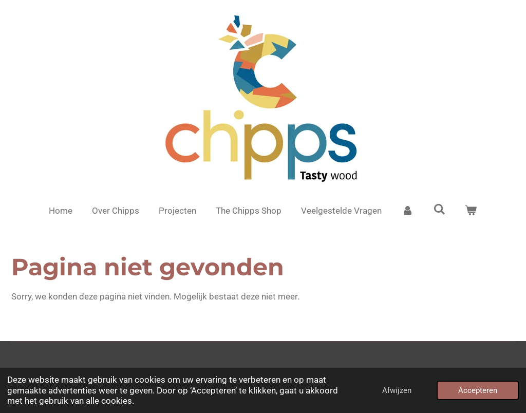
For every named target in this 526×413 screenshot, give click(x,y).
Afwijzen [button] (396, 390)
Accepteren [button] (477, 390)
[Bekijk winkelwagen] (471, 211)
